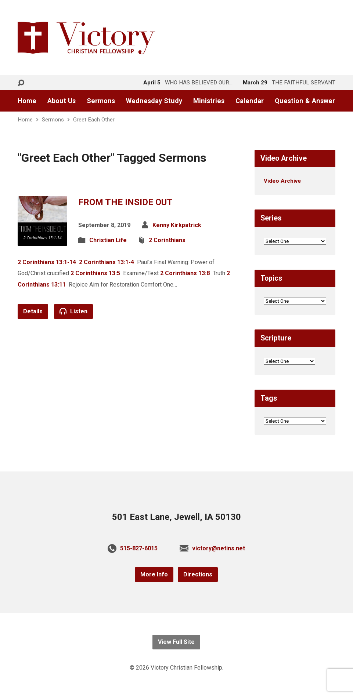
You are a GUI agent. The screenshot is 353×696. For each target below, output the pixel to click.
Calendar (249, 101)
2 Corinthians (167, 240)
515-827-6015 (139, 548)
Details (33, 311)
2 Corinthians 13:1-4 (106, 262)
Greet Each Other (94, 119)
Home (27, 101)
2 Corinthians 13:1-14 (47, 262)
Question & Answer (305, 101)
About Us (61, 101)
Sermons (101, 101)
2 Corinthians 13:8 (185, 273)
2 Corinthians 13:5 (95, 273)
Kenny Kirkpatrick (176, 225)
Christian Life (108, 240)
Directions (197, 574)
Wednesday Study (154, 101)
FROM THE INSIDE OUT (125, 202)
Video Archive (282, 181)
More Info (154, 574)
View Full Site (176, 641)
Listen (73, 311)
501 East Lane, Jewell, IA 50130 (176, 517)
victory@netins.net (218, 548)
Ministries (208, 101)
